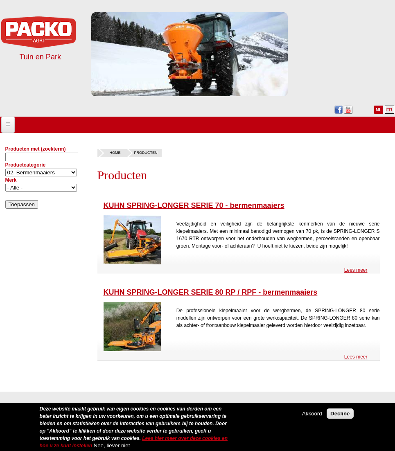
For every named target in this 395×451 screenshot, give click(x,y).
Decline (340, 416)
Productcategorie (25, 165)
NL (379, 109)
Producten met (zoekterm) (35, 149)
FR (389, 109)
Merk (11, 180)
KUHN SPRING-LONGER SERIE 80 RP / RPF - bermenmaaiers (211, 292)
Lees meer (356, 270)
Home (115, 153)
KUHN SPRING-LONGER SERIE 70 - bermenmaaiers (194, 205)
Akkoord (312, 416)
